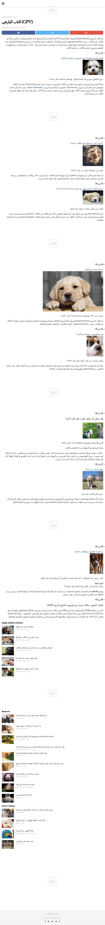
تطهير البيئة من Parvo (94, 469)
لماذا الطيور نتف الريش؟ (24, 831)
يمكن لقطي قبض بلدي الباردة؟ (27, 658)
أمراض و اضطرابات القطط (9, 17)
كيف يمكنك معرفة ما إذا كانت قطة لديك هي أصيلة (34, 810)
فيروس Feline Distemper (38, 87)
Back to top (52, 914)
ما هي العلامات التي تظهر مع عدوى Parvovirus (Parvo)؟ (79, 189)
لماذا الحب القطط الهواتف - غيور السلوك (30, 820)
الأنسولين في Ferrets (23, 795)
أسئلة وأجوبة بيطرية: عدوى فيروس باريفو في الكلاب (82, 58)
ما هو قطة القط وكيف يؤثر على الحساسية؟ (31, 715)
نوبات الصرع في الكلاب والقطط (27, 637)
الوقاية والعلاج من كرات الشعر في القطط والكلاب (34, 648)
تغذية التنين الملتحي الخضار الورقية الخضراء (31, 753)
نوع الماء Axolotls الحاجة (25, 784)
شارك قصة (98, 586)
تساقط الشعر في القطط (25, 627)
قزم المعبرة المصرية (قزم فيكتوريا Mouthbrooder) (35, 736)
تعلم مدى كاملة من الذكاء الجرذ (27, 774)
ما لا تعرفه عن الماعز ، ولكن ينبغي (28, 726)
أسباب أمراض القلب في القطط (27, 669)
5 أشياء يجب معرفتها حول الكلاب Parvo (86, 143)
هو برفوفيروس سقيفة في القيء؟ (89, 334)
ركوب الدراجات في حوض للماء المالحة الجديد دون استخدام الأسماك (40, 747)
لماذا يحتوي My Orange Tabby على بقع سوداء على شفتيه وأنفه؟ (39, 763)
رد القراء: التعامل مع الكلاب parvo (89, 551)
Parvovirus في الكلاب (93, 269)
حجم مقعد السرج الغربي (24, 841)
